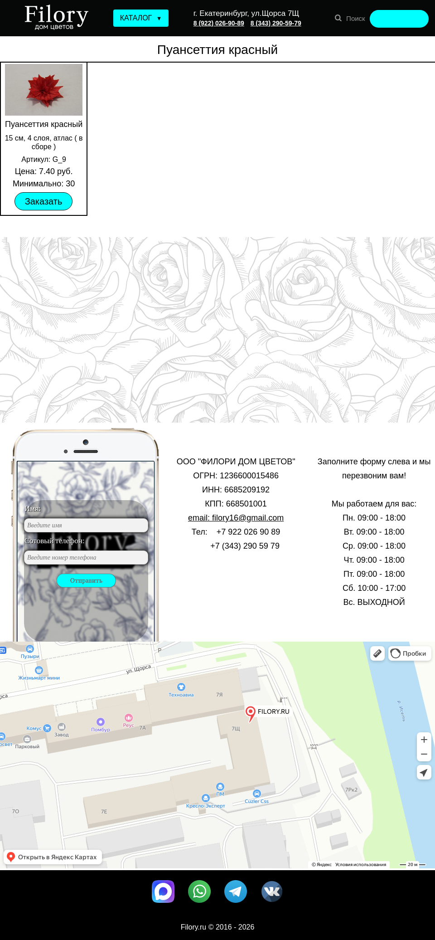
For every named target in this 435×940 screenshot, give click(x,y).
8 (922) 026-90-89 (218, 23)
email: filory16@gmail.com (236, 517)
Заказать (44, 201)
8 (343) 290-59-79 (276, 23)
